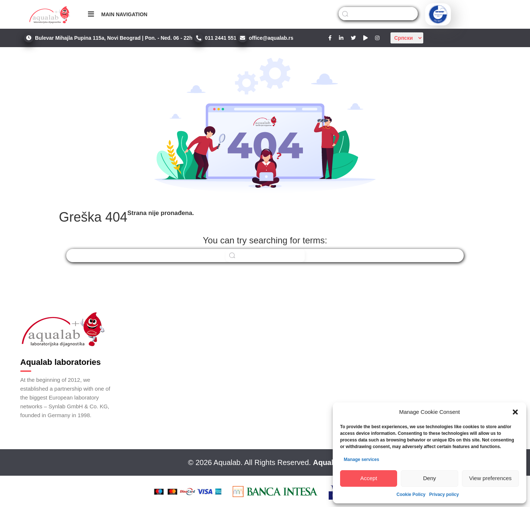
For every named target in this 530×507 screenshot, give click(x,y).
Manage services (361, 459)
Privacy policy (444, 494)
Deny (429, 478)
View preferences (490, 478)
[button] (515, 412)
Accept (368, 478)
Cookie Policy (410, 494)
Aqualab (327, 462)
